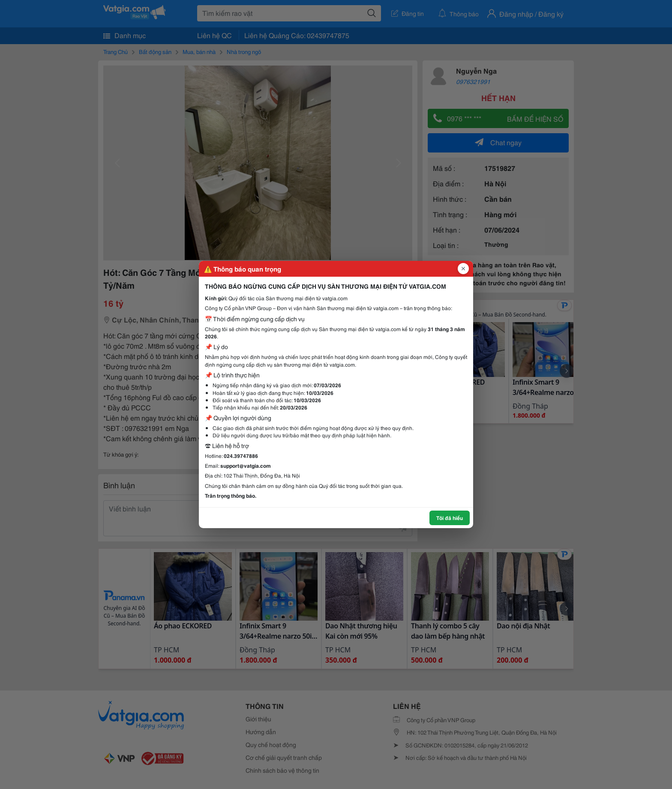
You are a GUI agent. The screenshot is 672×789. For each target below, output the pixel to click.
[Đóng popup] (463, 268)
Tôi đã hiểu (449, 517)
